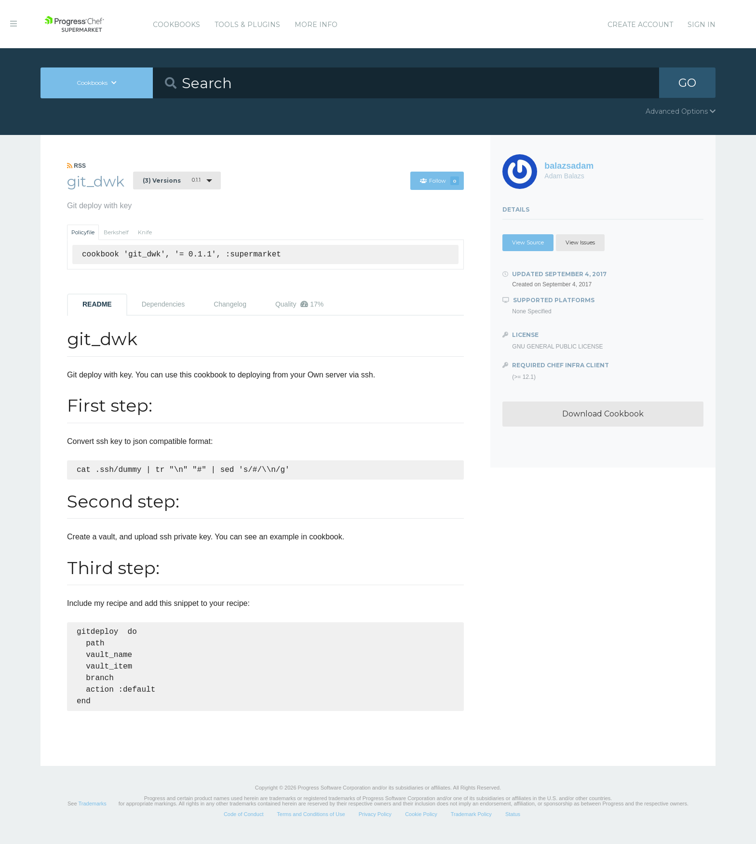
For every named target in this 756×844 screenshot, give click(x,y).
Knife (145, 232)
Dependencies (163, 304)
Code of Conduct (244, 822)
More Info (316, 24)
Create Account (640, 24)
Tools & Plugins (247, 24)
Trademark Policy (471, 822)
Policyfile (82, 232)
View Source (528, 242)
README (97, 304)
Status (512, 822)
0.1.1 (172, 180)
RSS (76, 165)
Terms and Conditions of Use (311, 822)
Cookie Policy (421, 822)
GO (687, 83)
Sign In (702, 24)
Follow (439, 180)
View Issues (580, 242)
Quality (299, 304)
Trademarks (92, 811)
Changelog (230, 304)
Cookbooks (176, 24)
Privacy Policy (375, 822)
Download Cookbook (603, 413)
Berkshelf (116, 232)
